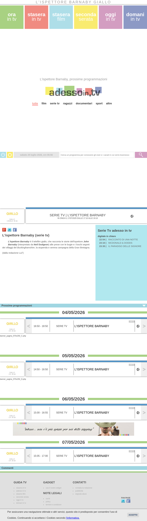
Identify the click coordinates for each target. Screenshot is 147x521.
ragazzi (67, 103)
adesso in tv (21, 491)
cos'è (48, 499)
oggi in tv (19, 500)
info (132, 321)
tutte (35, 103)
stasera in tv (21, 488)
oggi (110, 17)
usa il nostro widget (53, 488)
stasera (36, 17)
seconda (85, 17)
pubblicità (79, 491)
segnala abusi (81, 494)
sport (99, 103)
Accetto (133, 515)
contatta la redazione (83, 488)
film (44, 103)
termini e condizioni (53, 505)
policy (48, 502)
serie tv (55, 103)
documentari (84, 103)
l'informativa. (72, 518)
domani (135, 17)
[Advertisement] (59, 53)
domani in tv (21, 503)
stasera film (20, 494)
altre (109, 103)
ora (12, 17)
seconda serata (22, 497)
